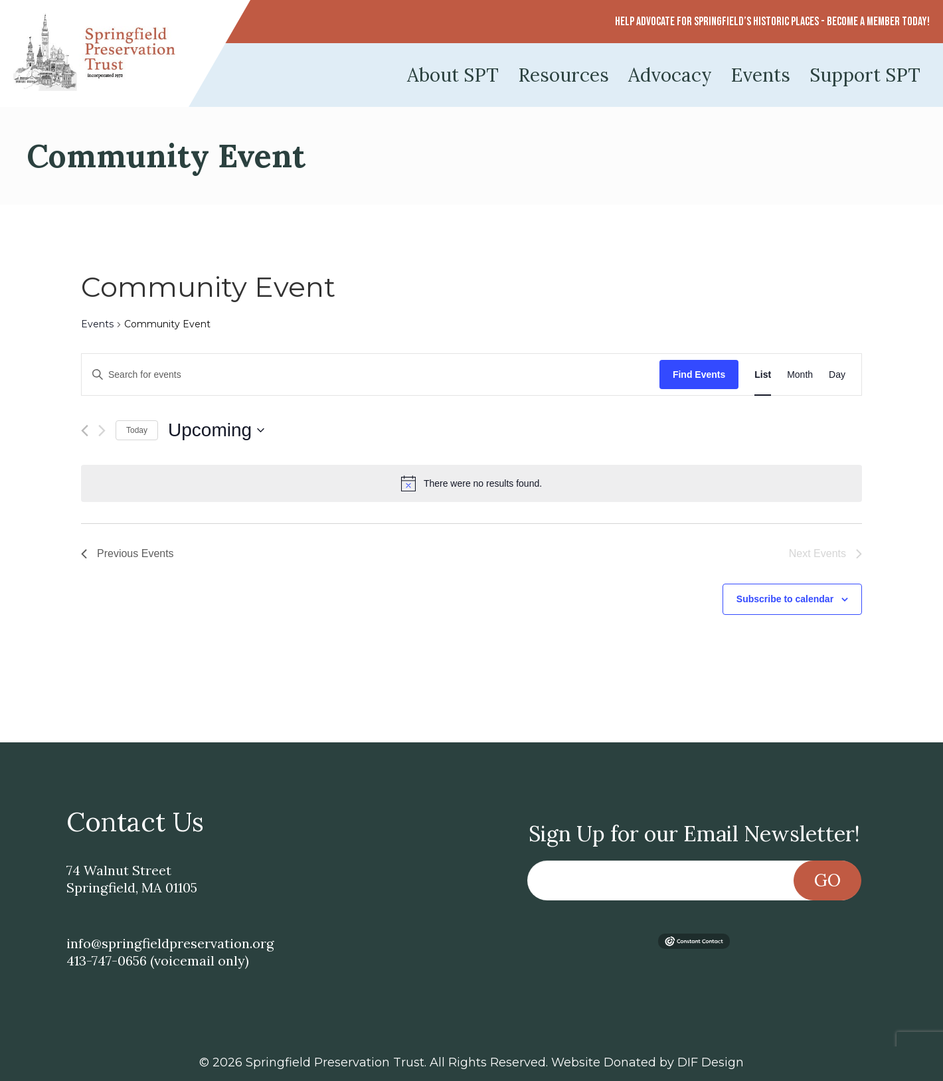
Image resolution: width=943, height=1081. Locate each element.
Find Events (699, 374)
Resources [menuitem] (563, 75)
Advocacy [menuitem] (670, 75)
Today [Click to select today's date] (136, 430)
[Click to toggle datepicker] (216, 430)
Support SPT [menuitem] (865, 75)
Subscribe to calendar (784, 599)
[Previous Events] (84, 430)
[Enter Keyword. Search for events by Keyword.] (370, 375)
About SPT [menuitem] (453, 75)
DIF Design (710, 1062)
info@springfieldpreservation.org (170, 943)
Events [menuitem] (760, 75)
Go (827, 880)
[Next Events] (102, 430)
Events (97, 324)
